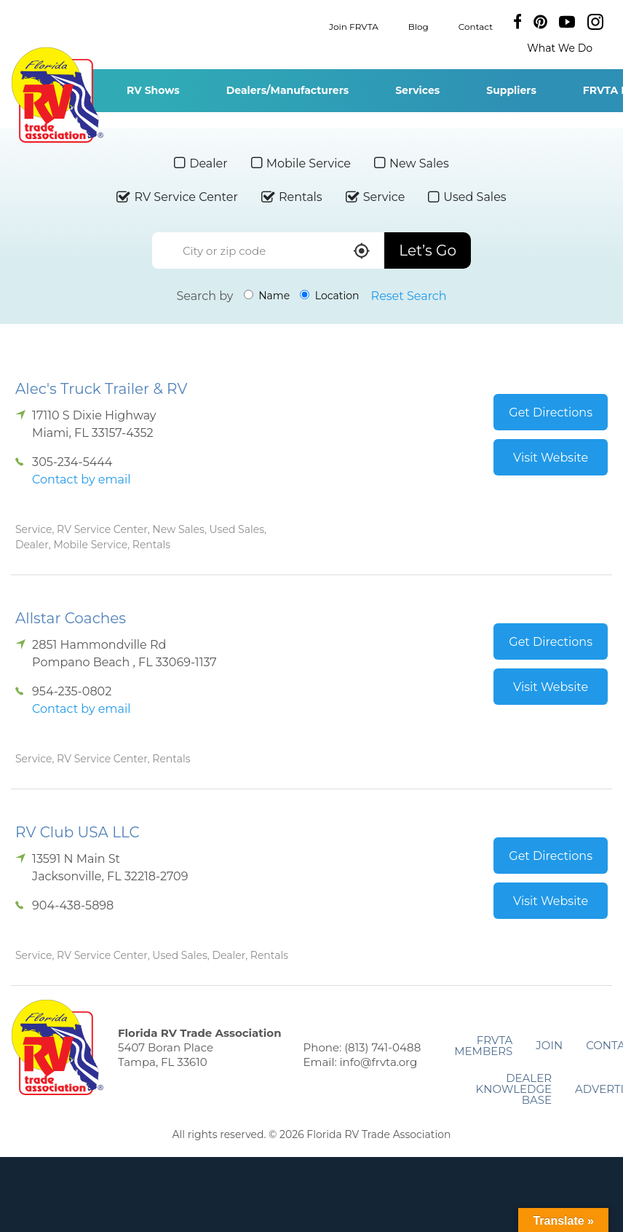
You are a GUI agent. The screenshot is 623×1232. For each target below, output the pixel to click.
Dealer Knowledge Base (514, 1089)
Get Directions (550, 412)
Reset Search (409, 296)
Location (329, 295)
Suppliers (511, 90)
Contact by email (81, 479)
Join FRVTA (353, 26)
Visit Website (550, 458)
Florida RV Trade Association (57, 95)
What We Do (559, 48)
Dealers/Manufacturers (287, 90)
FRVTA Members (483, 1045)
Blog (418, 26)
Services (417, 90)
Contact (476, 26)
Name (267, 295)
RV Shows (153, 90)
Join (549, 1045)
